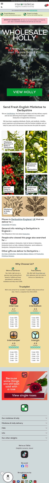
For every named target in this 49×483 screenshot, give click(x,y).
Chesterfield (5, 224)
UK (34, 219)
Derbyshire (17, 219)
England (27, 219)
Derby (14, 224)
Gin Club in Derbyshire (9, 254)
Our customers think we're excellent (24, 10)
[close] (2, 473)
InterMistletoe (11, 113)
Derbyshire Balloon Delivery (25, 254)
